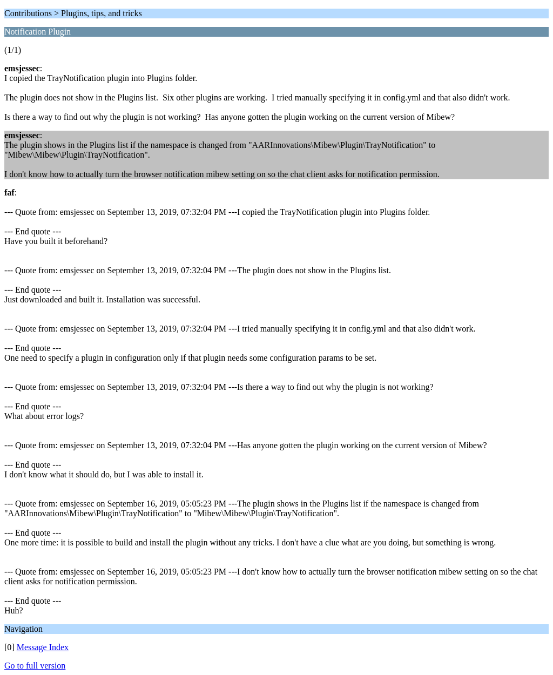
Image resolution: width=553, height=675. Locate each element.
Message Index (43, 647)
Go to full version (34, 665)
